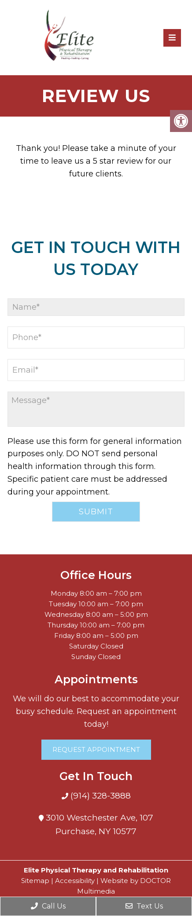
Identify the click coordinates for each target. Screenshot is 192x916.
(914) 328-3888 (99, 796)
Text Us (144, 906)
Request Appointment (96, 749)
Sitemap (35, 880)
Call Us (48, 906)
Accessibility (75, 880)
